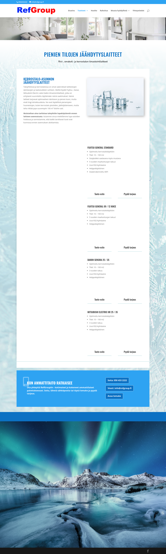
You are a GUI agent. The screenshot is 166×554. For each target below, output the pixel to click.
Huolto (94, 11)
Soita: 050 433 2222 (117, 380)
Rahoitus (104, 11)
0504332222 (22, 2)
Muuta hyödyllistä (119, 11)
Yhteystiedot (138, 11)
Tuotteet (82, 11)
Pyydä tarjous (130, 194)
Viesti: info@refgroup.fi (119, 388)
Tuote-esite (99, 194)
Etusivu (71, 11)
